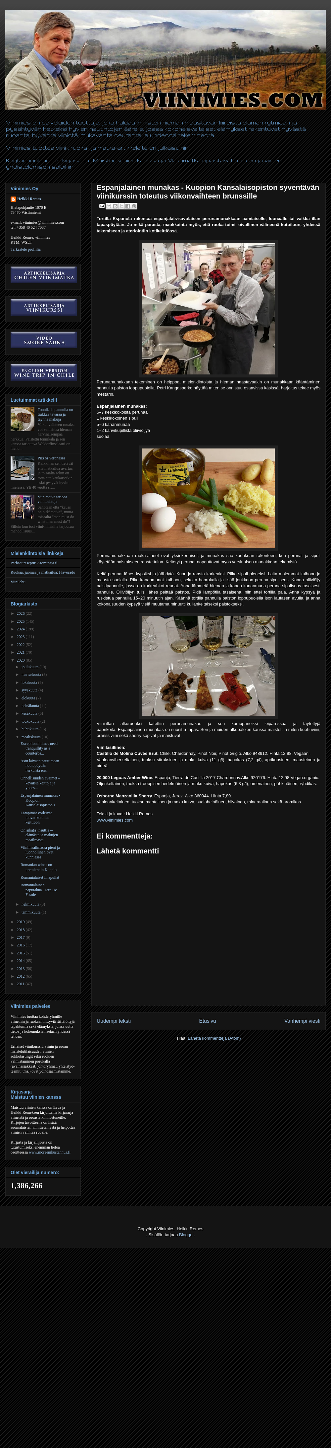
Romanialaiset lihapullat (40, 877)
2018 (21, 929)
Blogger (186, 1234)
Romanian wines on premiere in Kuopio (39, 867)
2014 (21, 960)
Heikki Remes (29, 199)
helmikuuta (31, 904)
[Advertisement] (62, 1384)
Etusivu (207, 1021)
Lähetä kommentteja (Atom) (214, 1038)
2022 (21, 644)
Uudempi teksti (114, 1021)
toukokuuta (31, 721)
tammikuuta (31, 912)
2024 (21, 629)
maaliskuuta (32, 737)
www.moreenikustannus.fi (50, 1152)
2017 (21, 937)
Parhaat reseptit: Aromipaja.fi (34, 563)
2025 (21, 621)
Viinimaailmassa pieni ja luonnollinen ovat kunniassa (40, 852)
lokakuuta (30, 682)
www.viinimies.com (115, 820)
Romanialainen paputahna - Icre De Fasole (39, 890)
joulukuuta (30, 667)
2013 (21, 968)
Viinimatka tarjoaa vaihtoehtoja (52, 499)
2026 (21, 613)
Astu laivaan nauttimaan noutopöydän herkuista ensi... (40, 766)
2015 (21, 953)
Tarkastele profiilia (26, 249)
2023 (21, 636)
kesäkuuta (30, 713)
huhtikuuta (30, 729)
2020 (21, 660)
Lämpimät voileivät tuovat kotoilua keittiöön (36, 818)
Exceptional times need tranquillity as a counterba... (39, 748)
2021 (21, 652)
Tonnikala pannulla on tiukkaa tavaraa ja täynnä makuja (55, 414)
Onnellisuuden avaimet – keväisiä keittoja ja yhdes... (40, 783)
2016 (21, 945)
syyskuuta (30, 690)
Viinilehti (18, 582)
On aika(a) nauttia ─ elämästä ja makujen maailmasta (39, 835)
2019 (21, 922)
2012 (21, 976)
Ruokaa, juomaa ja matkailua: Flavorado (43, 572)
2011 (21, 984)
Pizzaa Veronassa (51, 458)
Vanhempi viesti (302, 1021)
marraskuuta (32, 674)
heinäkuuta (31, 705)
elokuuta (29, 698)
